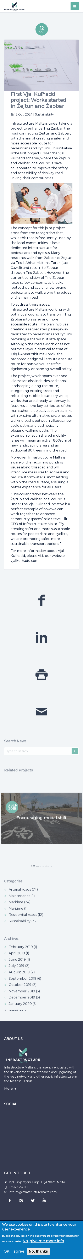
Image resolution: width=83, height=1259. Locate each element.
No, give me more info (43, 1241)
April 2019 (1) (19, 960)
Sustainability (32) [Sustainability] (23, 928)
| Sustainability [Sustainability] (43, 114)
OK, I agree (14, 1251)
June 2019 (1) (19, 967)
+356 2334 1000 (20, 1187)
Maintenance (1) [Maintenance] (22, 903)
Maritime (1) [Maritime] (18, 916)
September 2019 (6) (25, 986)
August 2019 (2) (22, 979)
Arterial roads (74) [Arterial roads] (23, 897)
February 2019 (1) (23, 954)
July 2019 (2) (19, 973)
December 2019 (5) (24, 1004)
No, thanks (38, 1251)
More (8, 1089)
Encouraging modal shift (41, 825)
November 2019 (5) (24, 998)
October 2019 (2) (23, 992)
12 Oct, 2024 (22, 114)
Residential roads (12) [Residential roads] (26, 922)
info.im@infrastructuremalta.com (30, 1192)
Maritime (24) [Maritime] (20, 909)
